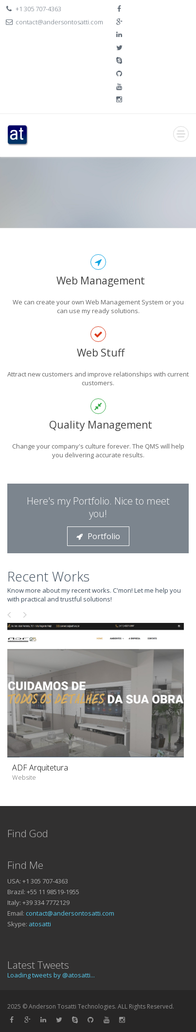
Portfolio (98, 536)
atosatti (40, 923)
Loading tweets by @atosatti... (51, 975)
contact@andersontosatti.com (70, 913)
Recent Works (48, 576)
